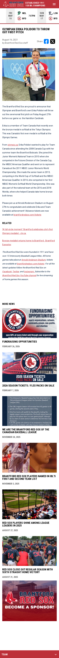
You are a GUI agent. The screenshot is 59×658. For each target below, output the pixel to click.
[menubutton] (54, 4)
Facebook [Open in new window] (6, 271)
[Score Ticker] (29, 15)
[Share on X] (52, 41)
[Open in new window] (29, 271)
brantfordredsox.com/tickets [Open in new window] (27, 215)
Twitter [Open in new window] (15, 271)
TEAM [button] (5, 654)
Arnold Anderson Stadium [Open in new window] (33, 260)
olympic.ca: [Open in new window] (13, 145)
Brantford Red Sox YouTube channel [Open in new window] (19, 275)
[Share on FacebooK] (46, 41)
